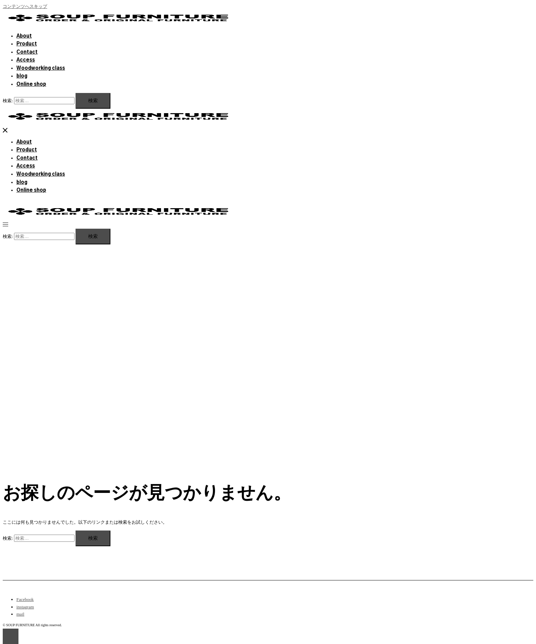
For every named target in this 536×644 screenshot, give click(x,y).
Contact (27, 52)
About (24, 36)
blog (21, 76)
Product (26, 44)
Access (25, 60)
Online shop (31, 84)
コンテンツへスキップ (25, 6)
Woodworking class (40, 68)
